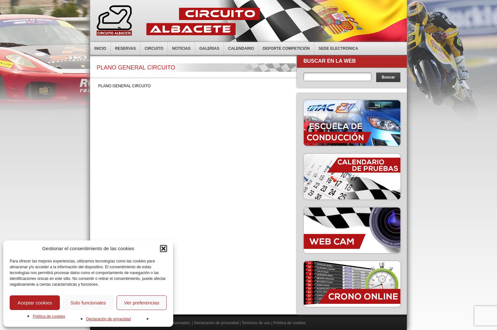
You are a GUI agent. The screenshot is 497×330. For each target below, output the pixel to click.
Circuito (154, 48)
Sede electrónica (338, 48)
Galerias (209, 48)
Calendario (241, 48)
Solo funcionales (88, 302)
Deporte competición (286, 48)
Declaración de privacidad (108, 319)
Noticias (181, 48)
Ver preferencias (141, 302)
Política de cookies (49, 316)
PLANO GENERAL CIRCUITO (124, 86)
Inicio (100, 48)
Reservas (125, 48)
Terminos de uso (256, 323)
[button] (163, 248)
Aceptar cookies (34, 302)
